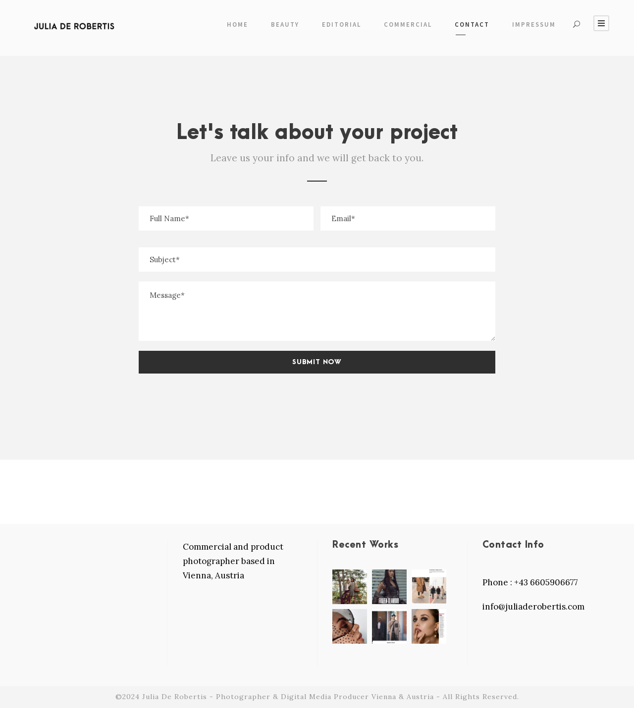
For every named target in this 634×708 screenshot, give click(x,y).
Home (237, 24)
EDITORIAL (341, 24)
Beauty (285, 24)
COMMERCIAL (408, 24)
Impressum (534, 24)
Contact (472, 24)
